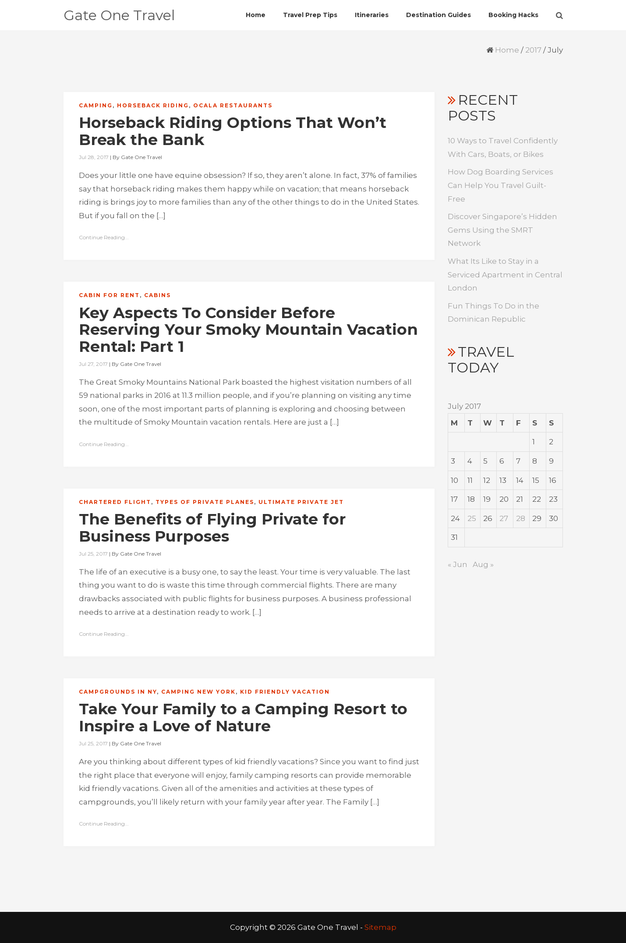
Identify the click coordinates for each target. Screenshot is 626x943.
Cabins (157, 295)
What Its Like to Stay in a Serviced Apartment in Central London (505, 274)
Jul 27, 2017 (93, 364)
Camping (96, 105)
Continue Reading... (104, 237)
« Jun (457, 564)
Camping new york (198, 691)
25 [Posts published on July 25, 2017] (471, 518)
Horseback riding (153, 105)
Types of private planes (205, 502)
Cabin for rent (109, 295)
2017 (533, 50)
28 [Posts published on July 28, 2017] (520, 518)
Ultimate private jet (301, 502)
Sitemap (380, 927)
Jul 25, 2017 (93, 553)
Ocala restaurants (232, 105)
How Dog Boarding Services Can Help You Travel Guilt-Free (500, 185)
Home (507, 50)
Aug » (483, 564)
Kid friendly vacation (285, 691)
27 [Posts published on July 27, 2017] (503, 518)
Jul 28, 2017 (94, 157)
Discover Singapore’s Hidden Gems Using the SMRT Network (502, 230)
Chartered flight (115, 502)
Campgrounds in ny (118, 691)
